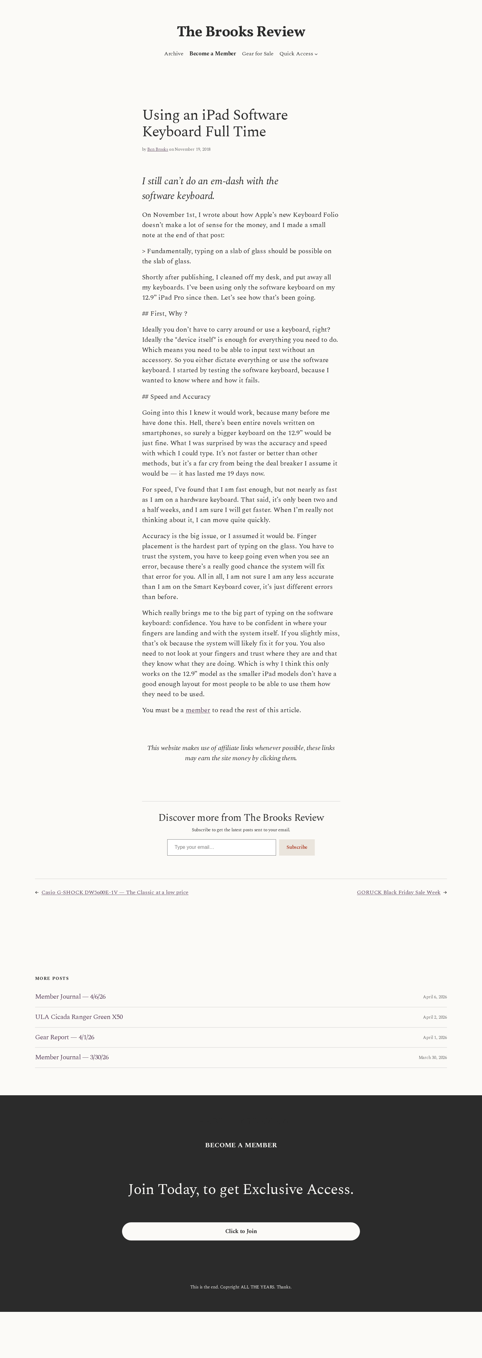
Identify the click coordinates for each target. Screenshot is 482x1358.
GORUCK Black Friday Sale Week (399, 892)
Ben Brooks (157, 149)
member (198, 710)
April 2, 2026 (435, 1017)
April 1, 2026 (435, 1037)
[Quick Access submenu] (316, 53)
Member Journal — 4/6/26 (70, 997)
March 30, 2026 (433, 1057)
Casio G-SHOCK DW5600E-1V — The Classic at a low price (114, 892)
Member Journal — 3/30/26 (72, 1057)
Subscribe (296, 847)
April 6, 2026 (435, 997)
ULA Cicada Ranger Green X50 (79, 1017)
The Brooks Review (241, 32)
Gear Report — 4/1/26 (64, 1037)
